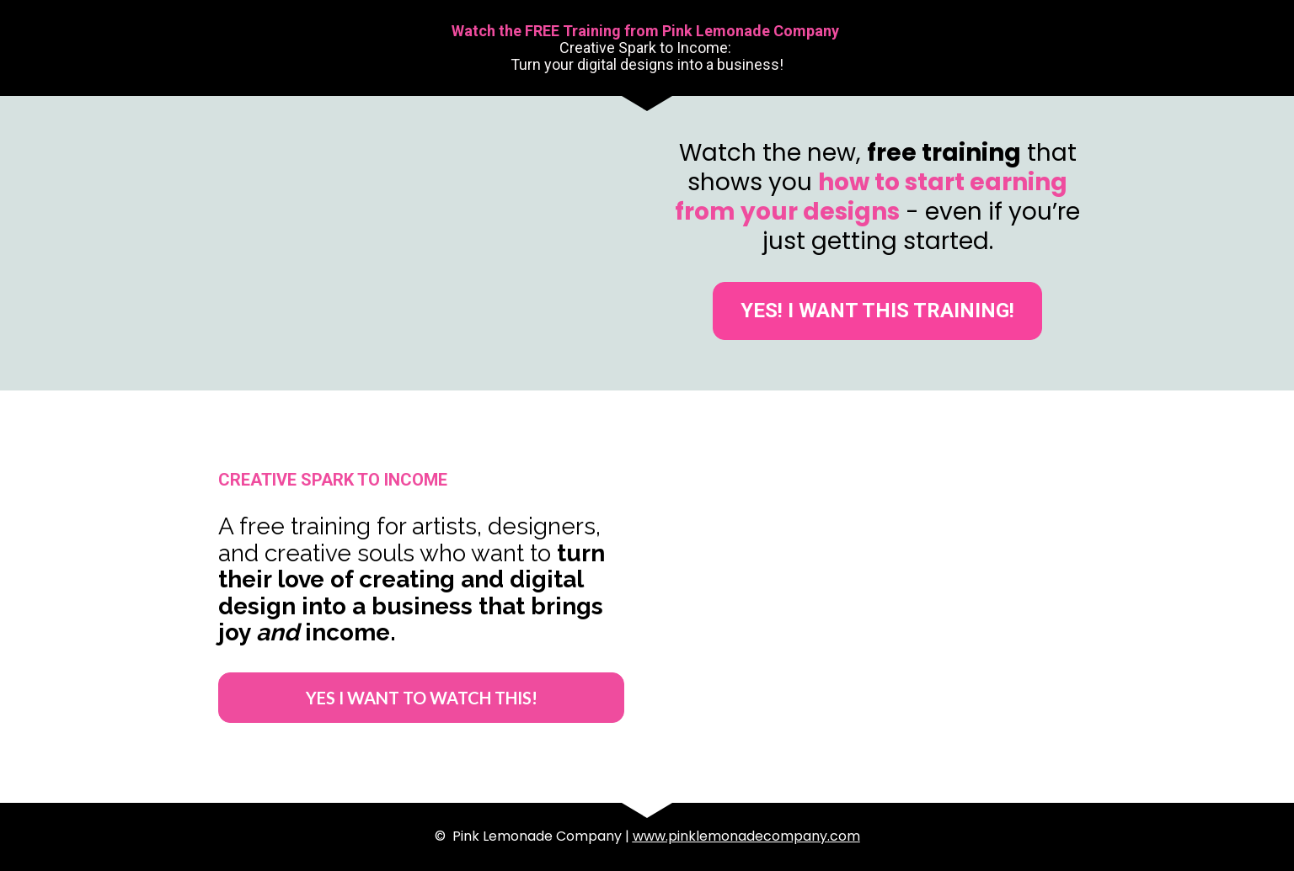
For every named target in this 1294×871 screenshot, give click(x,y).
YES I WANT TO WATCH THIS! (421, 698)
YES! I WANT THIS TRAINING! (877, 310)
